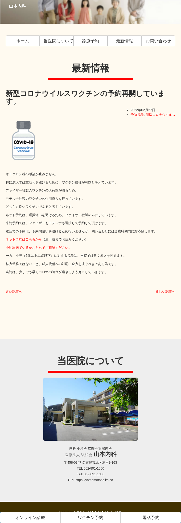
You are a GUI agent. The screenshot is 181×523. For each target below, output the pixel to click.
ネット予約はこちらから (24, 239)
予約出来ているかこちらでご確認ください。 (39, 247)
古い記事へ (14, 291)
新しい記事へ (165, 291)
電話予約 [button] (150, 517)
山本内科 (15, 11)
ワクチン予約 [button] (90, 517)
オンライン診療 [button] (30, 517)
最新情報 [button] (124, 41)
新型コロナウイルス (160, 115)
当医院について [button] (58, 41)
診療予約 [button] (90, 41)
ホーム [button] (22, 41)
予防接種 (137, 115)
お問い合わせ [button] (158, 41)
